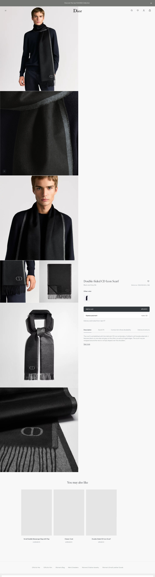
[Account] (144, 10)
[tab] (87, 330)
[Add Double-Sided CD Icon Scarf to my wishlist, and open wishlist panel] (148, 281)
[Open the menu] (6, 10)
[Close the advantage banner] (151, 3)
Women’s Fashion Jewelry (90, 567)
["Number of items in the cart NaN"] (150, 10)
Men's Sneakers (73, 567)
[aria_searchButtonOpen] (131, 10)
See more (87, 344)
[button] (39, 48)
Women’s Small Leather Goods (112, 567)
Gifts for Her (36, 567)
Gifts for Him (48, 567)
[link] (77, 3)
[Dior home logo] (77, 10)
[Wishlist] (137, 10)
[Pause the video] (4, 171)
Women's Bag (60, 567)
